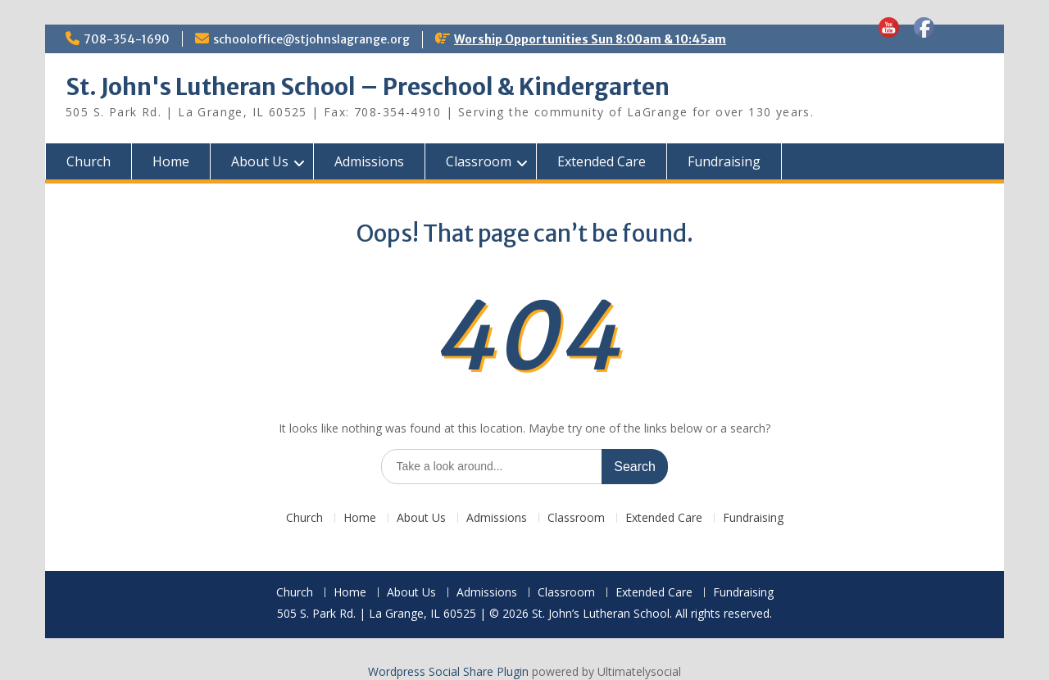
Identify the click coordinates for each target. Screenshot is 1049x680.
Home (170, 161)
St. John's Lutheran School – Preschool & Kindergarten (368, 87)
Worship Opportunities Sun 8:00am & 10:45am (590, 39)
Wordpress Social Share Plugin (450, 671)
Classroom (478, 161)
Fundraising (724, 161)
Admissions (369, 161)
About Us (259, 161)
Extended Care (601, 161)
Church (88, 161)
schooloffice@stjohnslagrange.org (311, 39)
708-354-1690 (127, 39)
